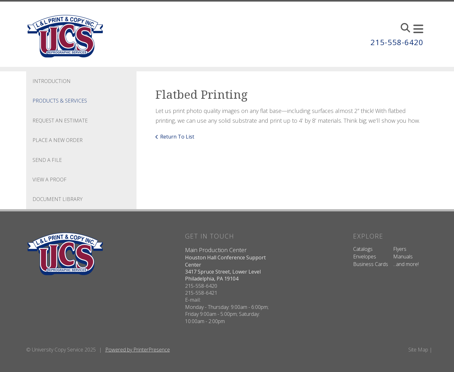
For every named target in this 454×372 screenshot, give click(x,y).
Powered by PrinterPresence (137, 349)
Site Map (418, 349)
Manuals (403, 256)
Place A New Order (57, 140)
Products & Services (59, 100)
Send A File (47, 159)
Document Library (57, 199)
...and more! (406, 264)
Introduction (51, 81)
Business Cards (370, 264)
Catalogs (363, 248)
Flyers (399, 248)
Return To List (177, 136)
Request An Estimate (60, 120)
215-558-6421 (201, 292)
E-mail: (193, 299)
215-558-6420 (396, 42)
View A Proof (49, 179)
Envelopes (364, 256)
